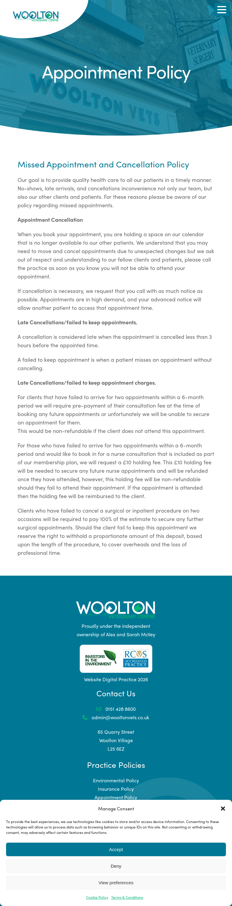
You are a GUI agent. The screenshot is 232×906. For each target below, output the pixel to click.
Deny (116, 866)
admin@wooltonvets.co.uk (115, 717)
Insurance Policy (116, 788)
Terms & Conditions (127, 897)
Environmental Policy (116, 780)
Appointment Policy (116, 797)
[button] (223, 809)
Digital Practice (119, 679)
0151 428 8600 (116, 708)
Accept (116, 849)
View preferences (116, 882)
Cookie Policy (97, 897)
